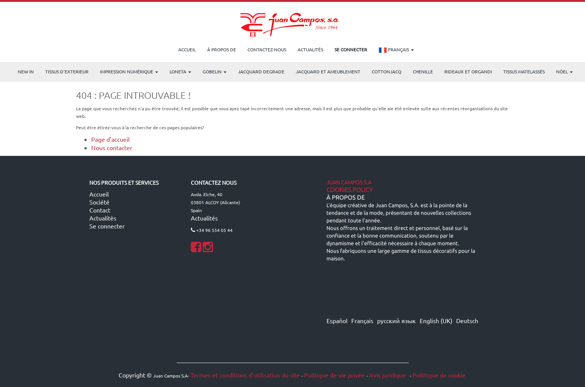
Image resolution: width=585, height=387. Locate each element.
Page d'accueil (110, 139)
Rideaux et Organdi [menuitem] (468, 71)
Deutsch (467, 320)
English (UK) (436, 320)
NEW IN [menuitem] (26, 71)
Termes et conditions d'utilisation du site (245, 375)
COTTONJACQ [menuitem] (386, 71)
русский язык (396, 320)
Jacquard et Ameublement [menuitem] (328, 71)
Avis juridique (388, 375)
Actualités (204, 218)
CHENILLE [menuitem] (423, 71)
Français (396, 50)
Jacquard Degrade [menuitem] (261, 71)
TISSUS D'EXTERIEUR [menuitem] (67, 71)
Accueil (99, 194)
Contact (99, 210)
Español (337, 320)
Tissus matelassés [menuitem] (524, 71)
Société (99, 202)
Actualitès (102, 218)
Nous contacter (111, 147)
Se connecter (107, 226)
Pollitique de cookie (439, 375)
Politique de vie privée (334, 375)
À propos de (346, 197)
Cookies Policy (350, 190)
